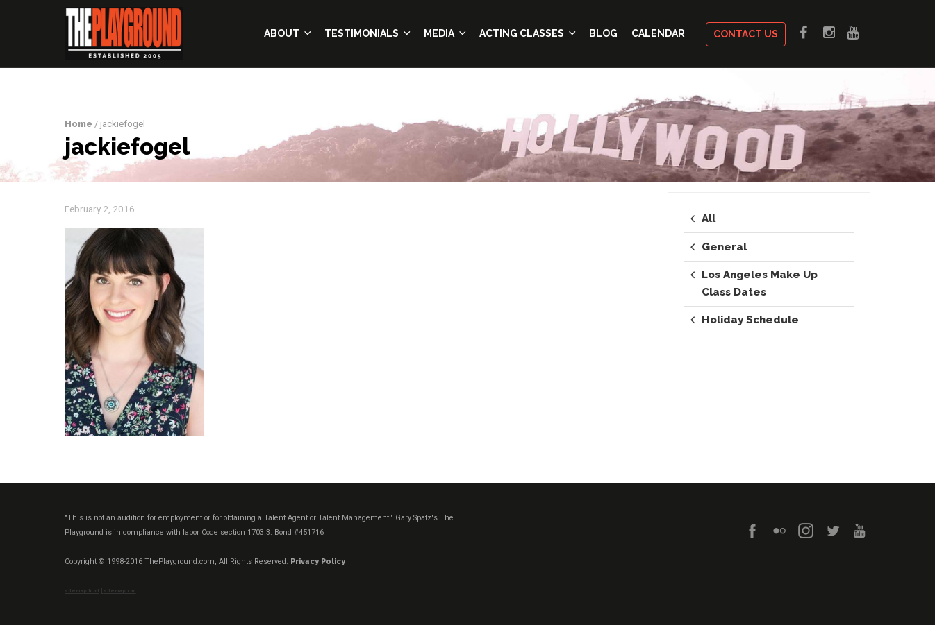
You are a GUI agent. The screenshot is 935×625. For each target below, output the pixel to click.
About (285, 34)
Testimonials (365, 34)
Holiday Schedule (750, 320)
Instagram (835, 30)
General (724, 247)
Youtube (858, 30)
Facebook (811, 30)
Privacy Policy (317, 561)
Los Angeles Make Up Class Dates (760, 283)
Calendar (658, 34)
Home (78, 124)
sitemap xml (120, 591)
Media (443, 34)
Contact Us (745, 34)
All (708, 218)
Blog (603, 34)
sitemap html (82, 591)
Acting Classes (525, 34)
